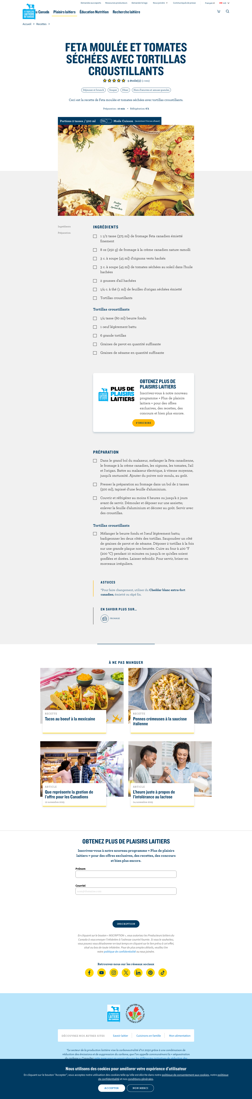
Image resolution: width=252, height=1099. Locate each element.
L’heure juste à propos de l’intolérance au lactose (154, 794)
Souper (113, 89)
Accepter (111, 1088)
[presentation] (126, 907)
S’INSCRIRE (143, 422)
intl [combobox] (224, 3)
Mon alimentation (180, 1035)
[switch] (129, 121)
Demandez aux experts (91, 2)
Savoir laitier (120, 1035)
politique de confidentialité (120, 951)
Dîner (125, 89)
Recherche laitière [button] (163, 11)
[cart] (218, 12)
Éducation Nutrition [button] (125, 11)
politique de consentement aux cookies (185, 1075)
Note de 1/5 (104, 80)
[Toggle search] (227, 12)
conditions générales (140, 1079)
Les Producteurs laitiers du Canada (29, 11)
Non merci (140, 1088)
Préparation (64, 232)
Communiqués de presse (184, 2)
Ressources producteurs (116, 2)
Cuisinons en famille (148, 1035)
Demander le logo (140, 2)
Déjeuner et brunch (93, 89)
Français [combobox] (209, 3)
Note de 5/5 (123, 80)
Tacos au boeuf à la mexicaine (70, 718)
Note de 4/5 (118, 80)
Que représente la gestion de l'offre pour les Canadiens (69, 794)
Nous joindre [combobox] (159, 2)
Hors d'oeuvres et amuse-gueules (151, 89)
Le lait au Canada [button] (57, 11)
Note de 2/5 (109, 80)
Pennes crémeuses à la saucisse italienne (160, 721)
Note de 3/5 (114, 80)
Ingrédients (64, 226)
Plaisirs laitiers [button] (90, 11)
